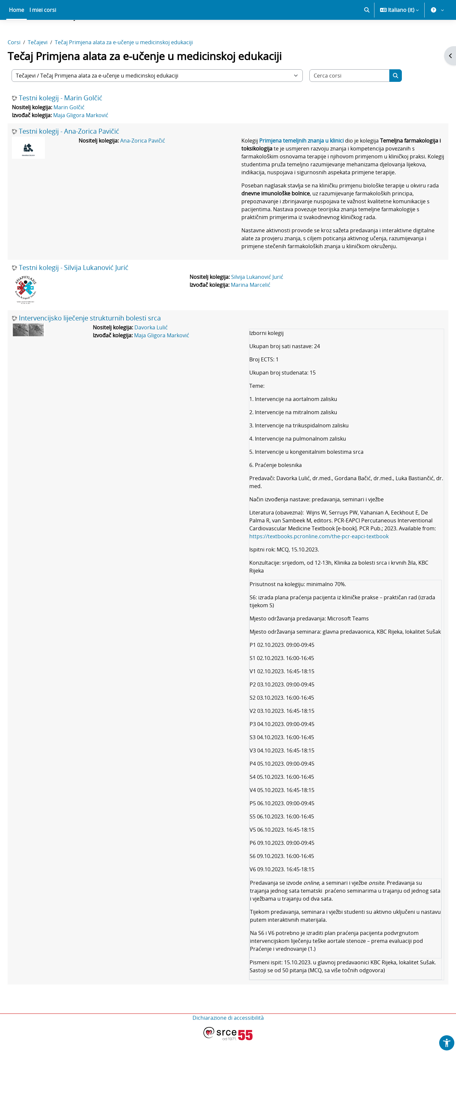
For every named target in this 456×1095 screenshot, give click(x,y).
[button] (367, 33)
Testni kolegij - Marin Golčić (76, 121)
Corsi (29, 65)
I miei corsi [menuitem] (42, 33)
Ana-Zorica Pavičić (150, 163)
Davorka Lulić (157, 366)
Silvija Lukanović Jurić (260, 315)
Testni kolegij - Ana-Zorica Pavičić (85, 154)
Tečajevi (53, 65)
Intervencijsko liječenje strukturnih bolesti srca (106, 357)
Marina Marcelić (253, 323)
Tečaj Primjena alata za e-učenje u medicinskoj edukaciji (140, 65)
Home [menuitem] (16, 33)
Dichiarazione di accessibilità (228, 1072)
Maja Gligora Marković (96, 138)
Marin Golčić (84, 130)
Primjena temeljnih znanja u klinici (298, 163)
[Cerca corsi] (365, 98)
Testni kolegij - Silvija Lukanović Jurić (89, 306)
